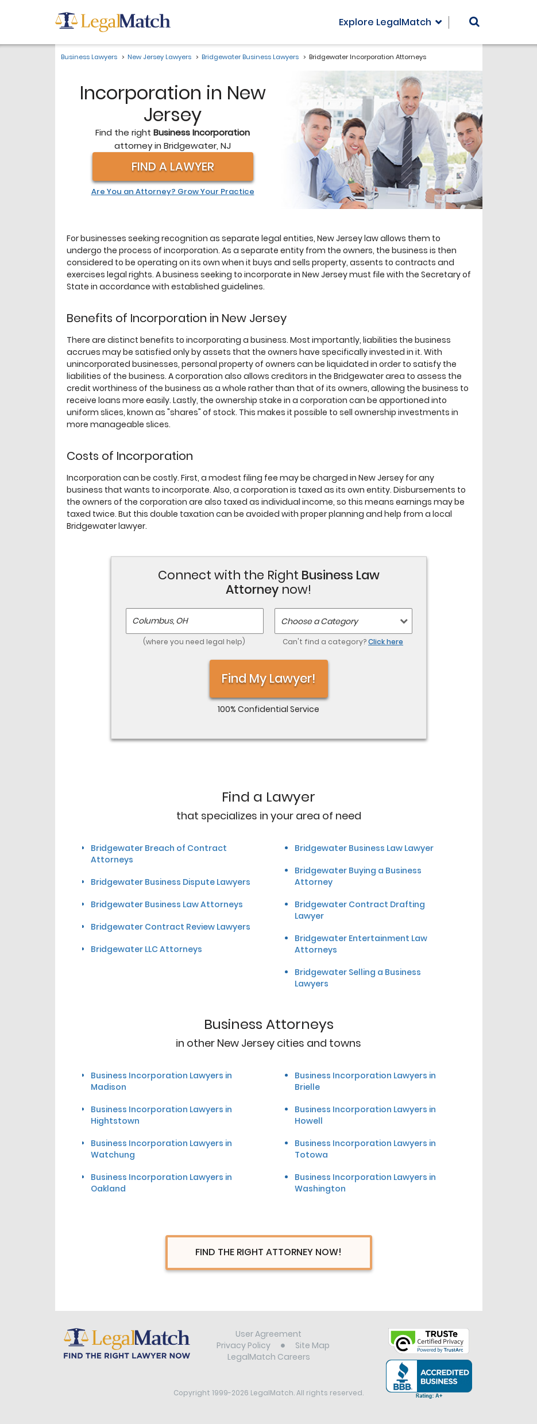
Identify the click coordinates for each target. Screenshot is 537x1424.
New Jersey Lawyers (159, 56)
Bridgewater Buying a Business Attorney (358, 876)
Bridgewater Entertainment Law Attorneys (361, 943)
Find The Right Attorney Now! (268, 1252)
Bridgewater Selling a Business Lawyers (358, 977)
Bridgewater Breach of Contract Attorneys (159, 853)
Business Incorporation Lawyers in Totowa (365, 1148)
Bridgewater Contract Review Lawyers (170, 926)
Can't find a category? (343, 642)
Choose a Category (319, 621)
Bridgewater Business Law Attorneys (167, 904)
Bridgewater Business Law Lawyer (364, 848)
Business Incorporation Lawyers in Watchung (161, 1148)
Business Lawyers (89, 56)
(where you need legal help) (194, 642)
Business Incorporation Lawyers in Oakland (161, 1182)
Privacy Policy (244, 1345)
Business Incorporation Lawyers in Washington (365, 1182)
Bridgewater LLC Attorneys (146, 949)
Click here (385, 642)
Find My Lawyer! (269, 678)
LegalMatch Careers (268, 1357)
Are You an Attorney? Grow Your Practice (172, 192)
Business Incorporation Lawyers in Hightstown (161, 1115)
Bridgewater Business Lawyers (250, 56)
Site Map (312, 1345)
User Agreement (268, 1334)
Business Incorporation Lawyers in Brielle (365, 1081)
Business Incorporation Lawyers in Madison (161, 1081)
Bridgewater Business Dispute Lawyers (170, 882)
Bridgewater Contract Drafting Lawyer (360, 910)
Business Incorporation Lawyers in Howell (365, 1115)
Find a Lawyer (173, 166)
